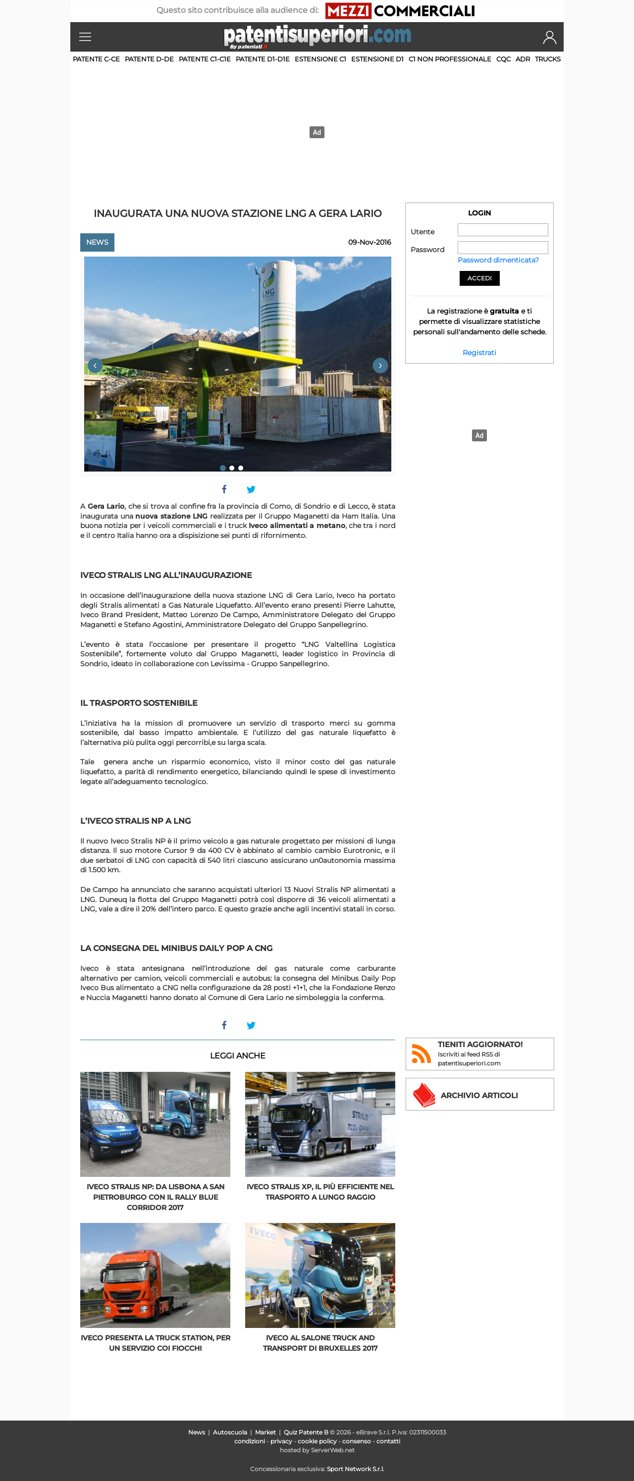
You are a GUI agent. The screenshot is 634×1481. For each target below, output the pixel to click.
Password (427, 249)
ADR (523, 59)
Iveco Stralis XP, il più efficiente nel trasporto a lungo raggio (320, 1192)
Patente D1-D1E (263, 59)
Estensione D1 (377, 59)
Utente (422, 231)
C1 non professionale (450, 59)
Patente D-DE (149, 59)
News (97, 242)
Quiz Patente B (306, 1432)
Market (265, 1432)
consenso (356, 1441)
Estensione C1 (320, 59)
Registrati (479, 352)
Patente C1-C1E (205, 59)
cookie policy (317, 1441)
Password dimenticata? (498, 260)
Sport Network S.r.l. (355, 1469)
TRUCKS (548, 59)
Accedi (480, 278)
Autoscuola (230, 1432)
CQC (503, 59)
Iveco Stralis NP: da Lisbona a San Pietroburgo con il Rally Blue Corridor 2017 (155, 1197)
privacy (281, 1441)
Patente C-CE (96, 59)
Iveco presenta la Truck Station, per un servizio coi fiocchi (155, 1343)
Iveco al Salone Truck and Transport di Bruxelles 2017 (320, 1343)
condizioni (249, 1441)
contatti (388, 1441)
